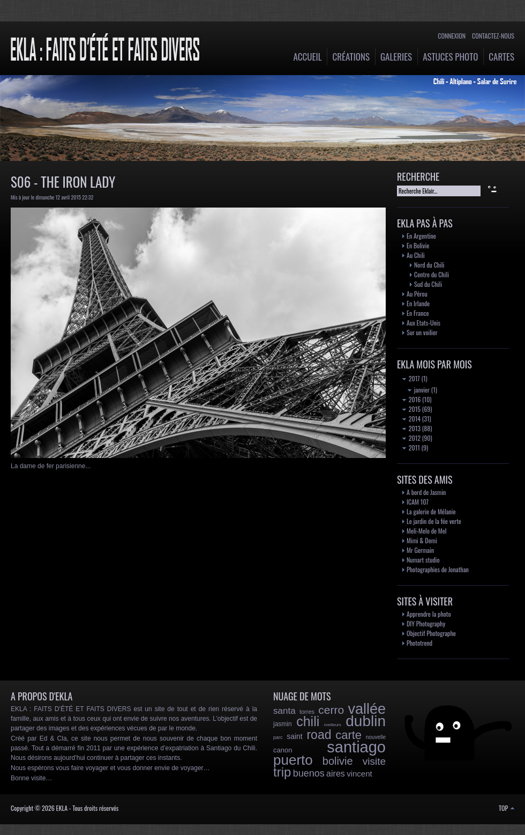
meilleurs (332, 724)
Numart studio (423, 559)
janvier (419, 389)
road (318, 735)
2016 (411, 399)
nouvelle (376, 737)
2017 (411, 378)
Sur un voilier (422, 332)
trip (282, 772)
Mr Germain (420, 550)
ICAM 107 (418, 501)
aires (335, 773)
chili (307, 721)
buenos (309, 773)
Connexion (452, 35)
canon (282, 750)
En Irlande (418, 303)
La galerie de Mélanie (431, 511)
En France (418, 312)
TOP (506, 807)
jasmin (282, 724)
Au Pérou (417, 293)
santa (284, 711)
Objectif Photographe (431, 633)
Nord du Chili (429, 264)
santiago (356, 747)
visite (374, 761)
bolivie (337, 761)
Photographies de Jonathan (438, 569)
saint (295, 736)
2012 (411, 437)
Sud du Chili (428, 284)
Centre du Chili (431, 274)
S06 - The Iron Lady (63, 181)
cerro (331, 710)
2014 (411, 418)
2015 (411, 408)
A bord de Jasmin (426, 492)
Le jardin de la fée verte (434, 521)
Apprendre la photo (429, 613)
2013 (411, 428)
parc (278, 737)
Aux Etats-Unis (423, 322)
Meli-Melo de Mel (427, 530)
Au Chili (416, 255)
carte (348, 735)
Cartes (501, 56)
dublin (366, 721)
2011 (411, 447)
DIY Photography (426, 623)
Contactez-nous (493, 35)
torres (306, 711)
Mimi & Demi (422, 540)
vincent (359, 773)
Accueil (308, 56)
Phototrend (419, 642)
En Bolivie (418, 245)
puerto (293, 760)
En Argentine (421, 235)
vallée (367, 709)
